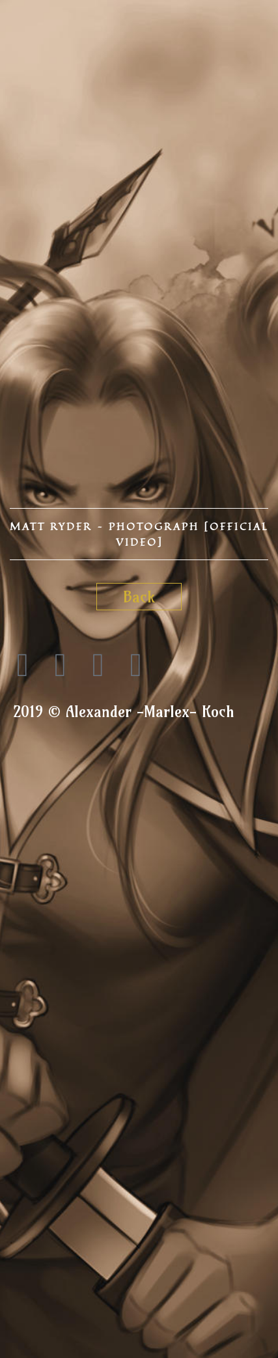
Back (139, 596)
